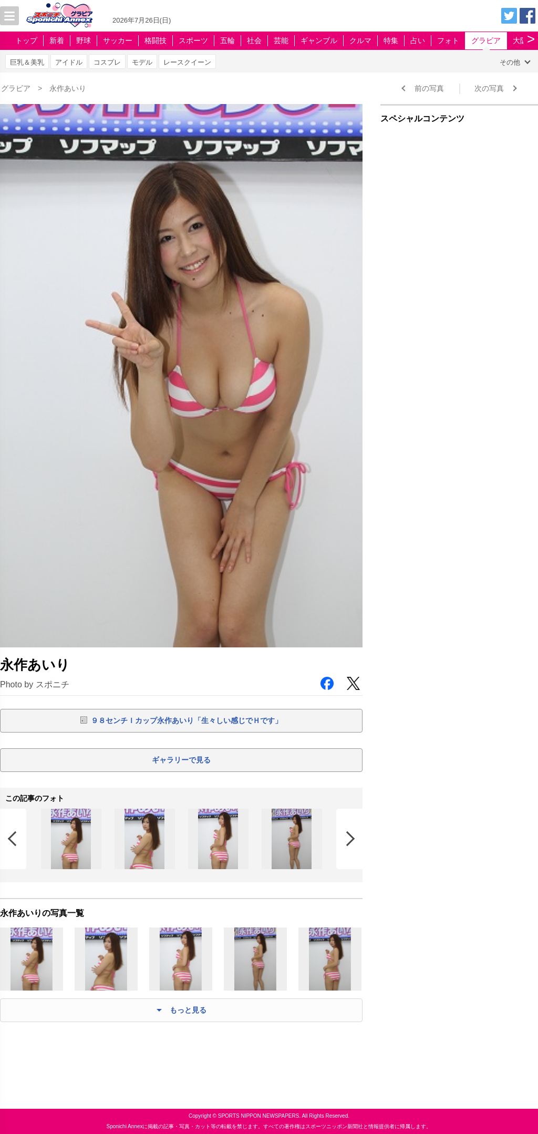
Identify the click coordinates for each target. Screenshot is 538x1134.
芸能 (281, 40)
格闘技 (155, 40)
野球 (83, 40)
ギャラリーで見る (181, 760)
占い (417, 40)
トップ (26, 40)
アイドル (68, 62)
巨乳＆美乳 (27, 62)
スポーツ (193, 40)
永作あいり (67, 88)
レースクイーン (187, 62)
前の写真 (429, 88)
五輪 (227, 40)
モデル (142, 62)
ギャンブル (319, 40)
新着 (56, 40)
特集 (391, 40)
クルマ (360, 40)
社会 (254, 40)
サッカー (117, 40)
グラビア (486, 40)
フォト (448, 40)
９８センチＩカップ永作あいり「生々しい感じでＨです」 (186, 720)
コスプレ (107, 62)
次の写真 (489, 88)
